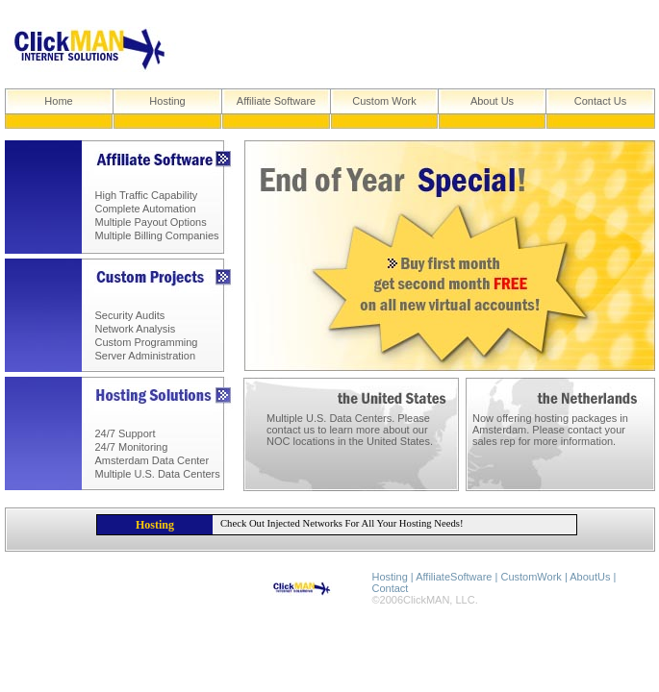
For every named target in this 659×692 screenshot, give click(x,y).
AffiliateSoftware (454, 576)
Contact (390, 588)
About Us (492, 101)
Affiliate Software (276, 101)
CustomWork (530, 576)
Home (58, 101)
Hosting (167, 101)
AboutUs (590, 576)
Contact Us (600, 101)
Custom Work (384, 101)
